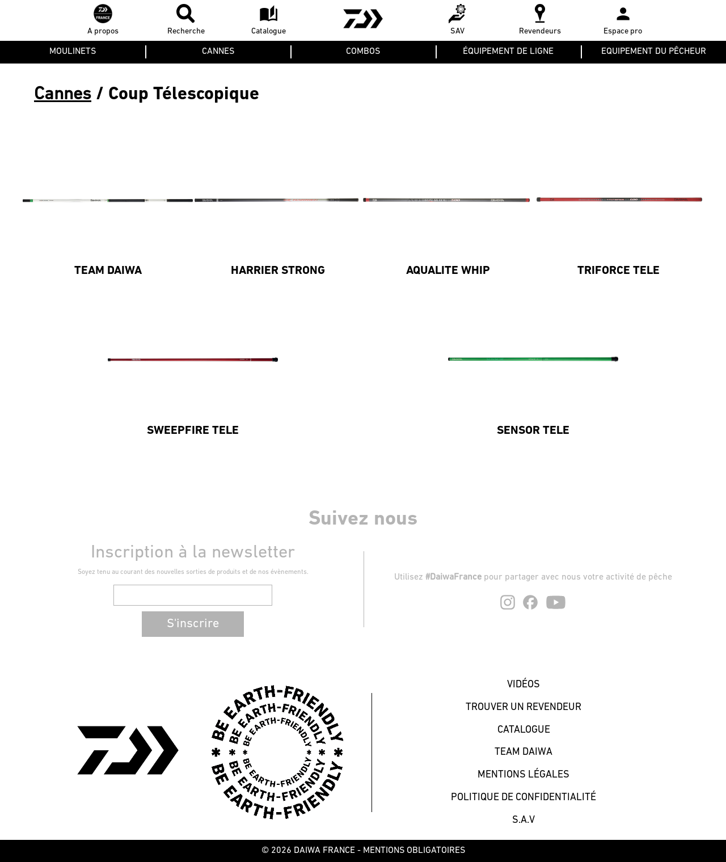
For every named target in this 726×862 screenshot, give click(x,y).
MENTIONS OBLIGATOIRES (414, 850)
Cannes (62, 95)
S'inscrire (193, 624)
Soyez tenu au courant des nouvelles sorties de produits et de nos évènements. (193, 572)
